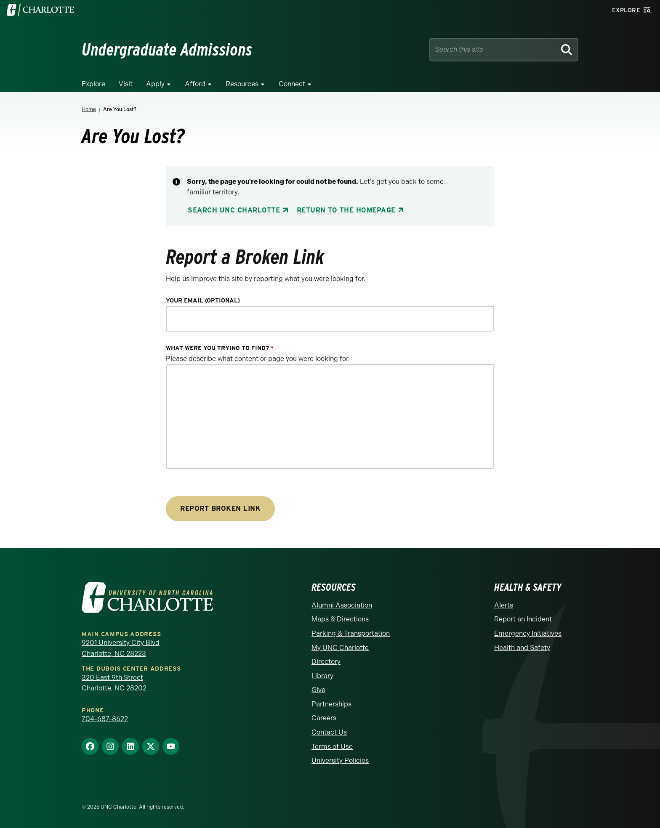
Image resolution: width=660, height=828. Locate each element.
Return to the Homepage (346, 210)
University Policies (340, 760)
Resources (242, 84)
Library (322, 676)
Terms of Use (332, 747)
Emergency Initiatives (528, 633)
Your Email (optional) (203, 300)
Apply (155, 84)
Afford (195, 84)
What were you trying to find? (220, 348)
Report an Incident (523, 619)
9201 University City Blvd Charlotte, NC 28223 (121, 648)
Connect (292, 84)
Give (318, 690)
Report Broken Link (220, 508)
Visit (126, 84)
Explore (93, 84)
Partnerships (331, 704)
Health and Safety (522, 648)
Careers (323, 718)
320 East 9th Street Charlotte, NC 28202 (114, 683)
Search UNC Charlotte (234, 210)
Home (89, 109)
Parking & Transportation (350, 633)
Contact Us (329, 732)
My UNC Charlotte (340, 648)
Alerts (503, 605)
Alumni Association (341, 605)
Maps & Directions (340, 619)
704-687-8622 (105, 719)
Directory (326, 662)
